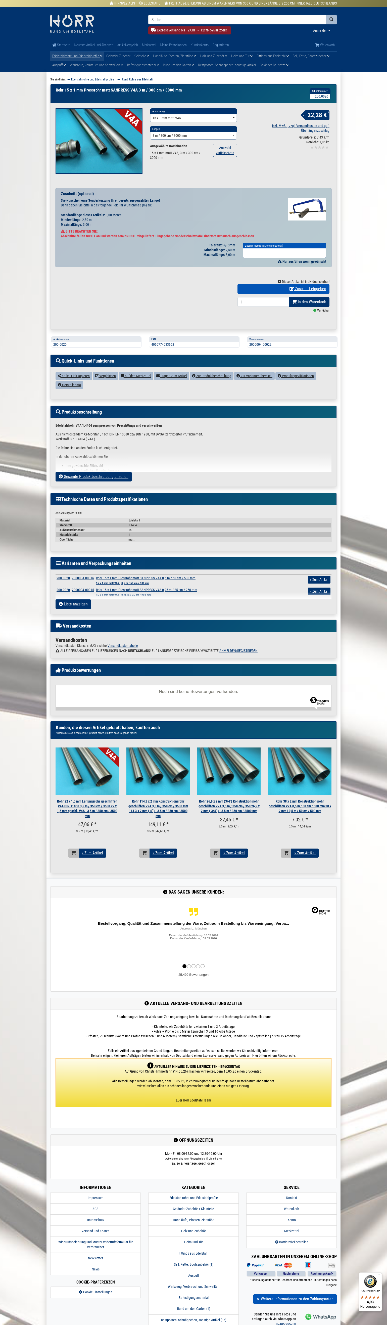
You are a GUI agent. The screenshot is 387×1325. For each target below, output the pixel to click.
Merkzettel (149, 45)
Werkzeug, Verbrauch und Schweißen (96, 65)
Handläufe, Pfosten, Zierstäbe (174, 56)
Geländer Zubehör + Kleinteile (127, 56)
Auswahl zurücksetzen (225, 150)
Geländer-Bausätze (274, 65)
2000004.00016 (83, 590)
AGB (95, 1220)
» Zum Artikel (92, 864)
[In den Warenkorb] (73, 864)
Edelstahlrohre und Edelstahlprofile (77, 56)
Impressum (96, 1209)
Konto (291, 1231)
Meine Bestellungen (173, 45)
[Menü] (379, 1275)
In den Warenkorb (309, 313)
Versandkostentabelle (123, 657)
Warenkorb (325, 45)
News (96, 1281)
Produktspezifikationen (296, 387)
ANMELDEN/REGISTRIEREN (238, 662)
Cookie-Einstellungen (95, 1304)
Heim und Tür (242, 56)
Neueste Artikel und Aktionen (93, 45)
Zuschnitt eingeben (307, 300)
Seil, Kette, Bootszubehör (311, 56)
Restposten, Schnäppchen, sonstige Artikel (227, 65)
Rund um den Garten (178, 65)
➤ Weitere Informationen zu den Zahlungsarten (295, 1310)
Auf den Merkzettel (136, 387)
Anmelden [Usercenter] (321, 30)
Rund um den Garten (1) (193, 1320)
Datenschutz (95, 1231)
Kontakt (291, 1209)
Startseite (61, 45)
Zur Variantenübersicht (254, 387)
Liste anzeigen (73, 615)
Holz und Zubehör (213, 56)
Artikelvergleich (127, 45)
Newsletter (95, 1270)
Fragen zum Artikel (171, 387)
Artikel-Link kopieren (74, 387)
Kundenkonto (200, 45)
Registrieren (221, 45)
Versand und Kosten (95, 1243)
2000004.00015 (83, 601)
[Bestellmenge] (263, 313)
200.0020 (63, 590)
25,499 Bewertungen (193, 986)
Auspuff (59, 65)
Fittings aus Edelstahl (273, 56)
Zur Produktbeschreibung (211, 387)
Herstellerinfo (69, 396)
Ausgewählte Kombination (168, 146)
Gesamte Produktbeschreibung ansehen (93, 488)
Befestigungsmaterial (143, 65)
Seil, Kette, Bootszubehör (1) (193, 1276)
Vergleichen (105, 387)
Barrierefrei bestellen (291, 1254)
